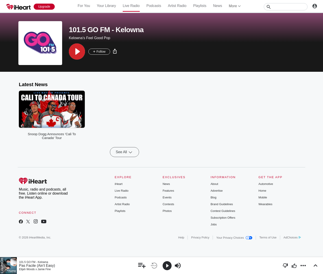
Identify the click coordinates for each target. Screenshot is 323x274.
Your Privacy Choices (234, 237)
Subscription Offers (223, 217)
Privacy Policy (200, 237)
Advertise (217, 190)
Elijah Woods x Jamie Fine (35, 269)
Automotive (265, 184)
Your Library (106, 6)
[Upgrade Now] (44, 7)
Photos (167, 211)
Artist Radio (177, 6)
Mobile (262, 197)
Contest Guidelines (223, 211)
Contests (168, 204)
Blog (213, 197)
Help (181, 237)
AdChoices (292, 237)
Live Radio (131, 6)
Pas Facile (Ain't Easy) (37, 265)
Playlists (199, 6)
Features (168, 190)
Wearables (265, 204)
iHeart (118, 184)
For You (84, 6)
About (214, 184)
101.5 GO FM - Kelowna (33, 262)
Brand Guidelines (222, 204)
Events (167, 197)
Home (262, 190)
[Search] (286, 6)
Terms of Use (268, 237)
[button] (77, 51)
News (217, 6)
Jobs (214, 224)
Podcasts (153, 6)
